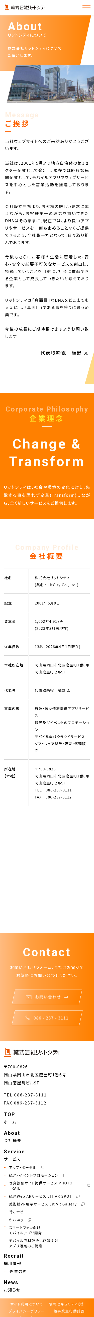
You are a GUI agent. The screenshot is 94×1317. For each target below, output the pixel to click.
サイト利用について (26, 1303)
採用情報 (12, 1263)
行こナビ (14, 1211)
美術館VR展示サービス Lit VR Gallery (44, 1204)
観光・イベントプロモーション (35, 1175)
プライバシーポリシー (27, 1310)
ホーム (10, 1122)
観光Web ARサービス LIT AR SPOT (41, 1196)
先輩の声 (15, 1271)
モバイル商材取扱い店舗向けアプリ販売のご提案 (31, 1243)
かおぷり (17, 1220)
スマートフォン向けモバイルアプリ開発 (23, 1230)
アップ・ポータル (24, 1167)
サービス (12, 1159)
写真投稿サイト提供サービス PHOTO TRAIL (47, 1185)
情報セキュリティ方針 (67, 1303)
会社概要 (12, 1140)
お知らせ (12, 1290)
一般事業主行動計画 (67, 1310)
